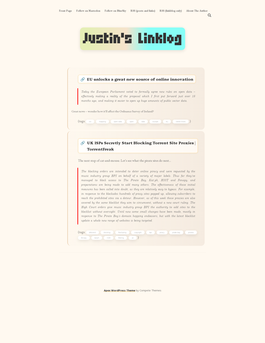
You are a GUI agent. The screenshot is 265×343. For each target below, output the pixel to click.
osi (93, 141)
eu (170, 141)
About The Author (197, 10)
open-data (120, 141)
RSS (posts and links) (142, 10)
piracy (173, 278)
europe (158, 141)
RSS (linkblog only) (171, 10)
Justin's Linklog (132, 38)
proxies (85, 284)
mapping (105, 141)
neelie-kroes (183, 141)
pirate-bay (189, 278)
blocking (112, 278)
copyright (146, 278)
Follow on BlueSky (115, 10)
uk (148, 284)
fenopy (99, 284)
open (134, 141)
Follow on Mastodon (88, 10)
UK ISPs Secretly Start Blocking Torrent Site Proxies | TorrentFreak (141, 167)
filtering (136, 284)
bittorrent (96, 278)
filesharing (129, 278)
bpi (160, 278)
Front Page (65, 10)
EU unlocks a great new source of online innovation (141, 83)
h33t (123, 284)
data (146, 141)
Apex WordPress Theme (119, 338)
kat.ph (111, 284)
